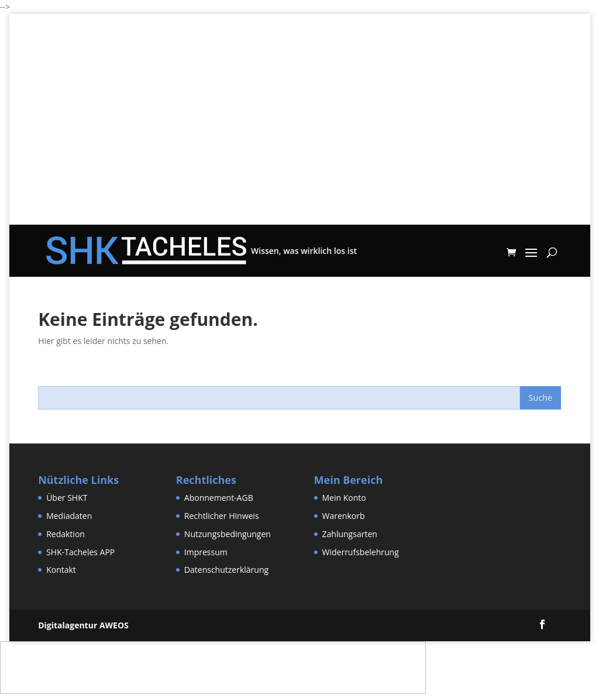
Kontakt (61, 569)
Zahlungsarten (349, 533)
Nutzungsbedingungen (227, 533)
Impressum (206, 552)
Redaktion (65, 533)
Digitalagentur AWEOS (83, 625)
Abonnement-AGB (218, 497)
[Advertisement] (299, 143)
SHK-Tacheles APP (80, 552)
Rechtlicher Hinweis (221, 515)
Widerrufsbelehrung (360, 552)
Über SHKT (66, 497)
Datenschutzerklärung (226, 569)
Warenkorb (343, 515)
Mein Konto (344, 497)
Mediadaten (69, 515)
